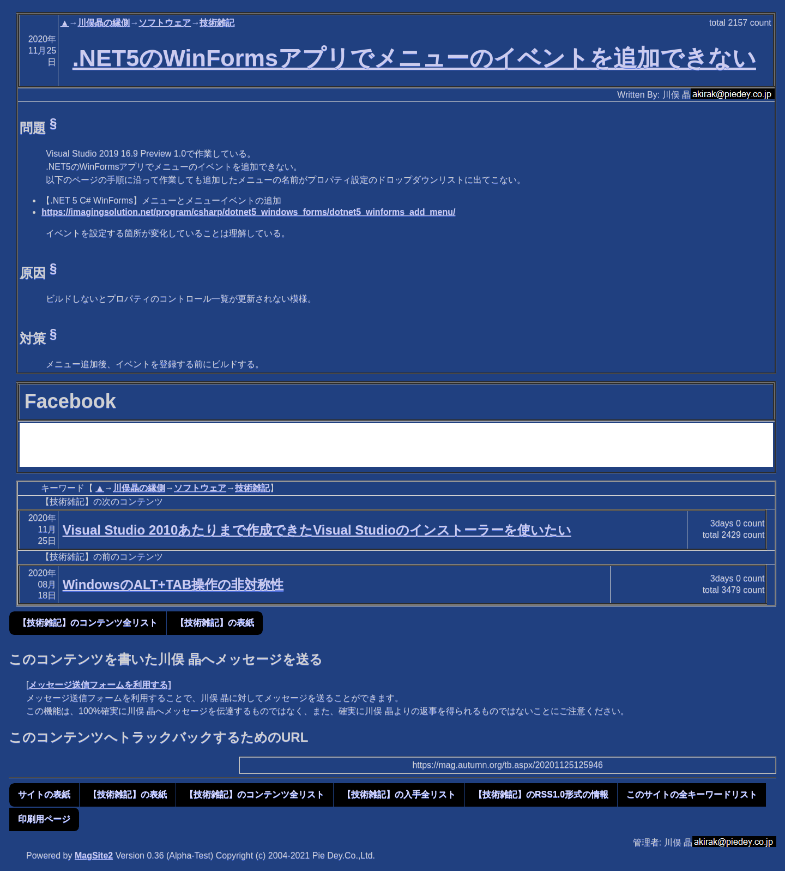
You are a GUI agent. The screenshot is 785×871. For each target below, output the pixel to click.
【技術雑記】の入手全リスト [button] (399, 794)
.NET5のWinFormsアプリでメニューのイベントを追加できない (414, 58)
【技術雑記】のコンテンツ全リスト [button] (88, 622)
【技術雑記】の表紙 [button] (215, 622)
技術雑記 (217, 22)
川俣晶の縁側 (103, 22)
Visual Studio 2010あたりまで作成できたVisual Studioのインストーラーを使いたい (317, 529)
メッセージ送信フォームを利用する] (99, 684)
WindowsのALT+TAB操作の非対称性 (173, 584)
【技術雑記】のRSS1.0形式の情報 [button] (541, 794)
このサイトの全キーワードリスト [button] (691, 794)
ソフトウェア (164, 22)
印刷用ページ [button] (44, 819)
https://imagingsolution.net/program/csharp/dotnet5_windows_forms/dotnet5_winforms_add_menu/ (248, 212)
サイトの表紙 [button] (44, 794)
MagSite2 (94, 855)
